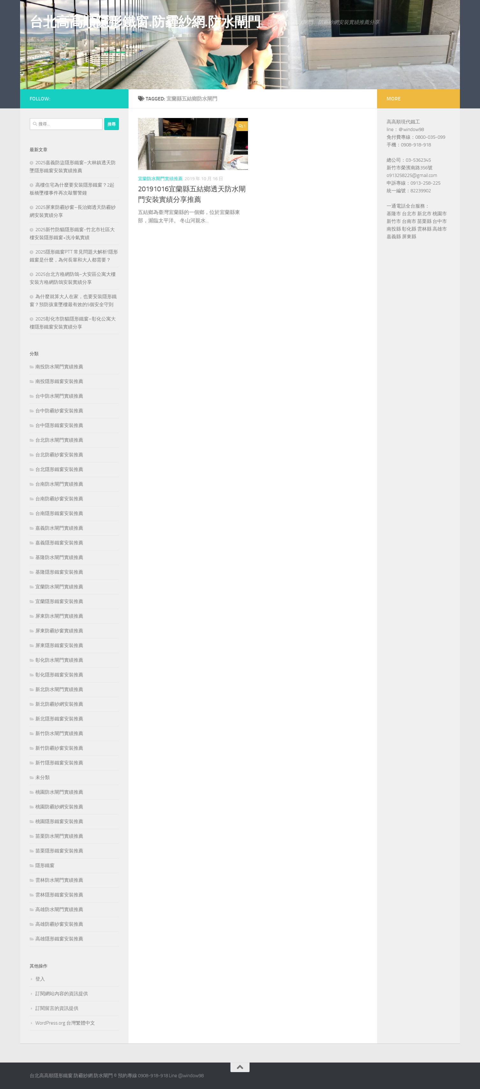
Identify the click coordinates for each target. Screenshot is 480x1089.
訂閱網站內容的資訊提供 (61, 994)
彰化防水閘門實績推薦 (59, 660)
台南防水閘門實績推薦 (59, 484)
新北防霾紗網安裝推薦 (59, 704)
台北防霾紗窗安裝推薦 (59, 455)
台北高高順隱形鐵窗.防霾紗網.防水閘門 (145, 22)
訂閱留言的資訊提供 (56, 1008)
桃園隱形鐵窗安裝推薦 (59, 821)
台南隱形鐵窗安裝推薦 (59, 513)
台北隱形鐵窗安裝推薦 (59, 469)
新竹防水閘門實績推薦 (59, 733)
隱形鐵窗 (45, 865)
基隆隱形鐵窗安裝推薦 (59, 572)
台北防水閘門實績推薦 (59, 440)
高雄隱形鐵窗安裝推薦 (59, 939)
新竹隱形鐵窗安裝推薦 (59, 763)
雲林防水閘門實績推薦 (59, 880)
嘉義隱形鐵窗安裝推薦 (59, 543)
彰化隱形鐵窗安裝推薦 (59, 675)
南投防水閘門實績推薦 (59, 367)
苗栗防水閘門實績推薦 (59, 836)
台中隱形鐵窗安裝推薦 (59, 425)
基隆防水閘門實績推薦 (59, 557)
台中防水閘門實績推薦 (59, 396)
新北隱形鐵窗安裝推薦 (59, 719)
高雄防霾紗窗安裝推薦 (59, 924)
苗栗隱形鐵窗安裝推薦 (59, 851)
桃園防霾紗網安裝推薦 (59, 807)
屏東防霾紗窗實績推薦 (59, 631)
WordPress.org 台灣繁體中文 (65, 1023)
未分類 (42, 777)
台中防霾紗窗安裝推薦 (59, 411)
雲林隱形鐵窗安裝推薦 (59, 895)
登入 (40, 979)
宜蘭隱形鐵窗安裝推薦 (59, 601)
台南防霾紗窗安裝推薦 (59, 499)
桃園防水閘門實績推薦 (59, 792)
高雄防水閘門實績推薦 (59, 909)
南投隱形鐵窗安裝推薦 (59, 381)
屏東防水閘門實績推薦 (59, 616)
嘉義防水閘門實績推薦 (59, 528)
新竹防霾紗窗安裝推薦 (59, 748)
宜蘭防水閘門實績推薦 (160, 178)
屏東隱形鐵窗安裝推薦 (59, 645)
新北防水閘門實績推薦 (59, 689)
